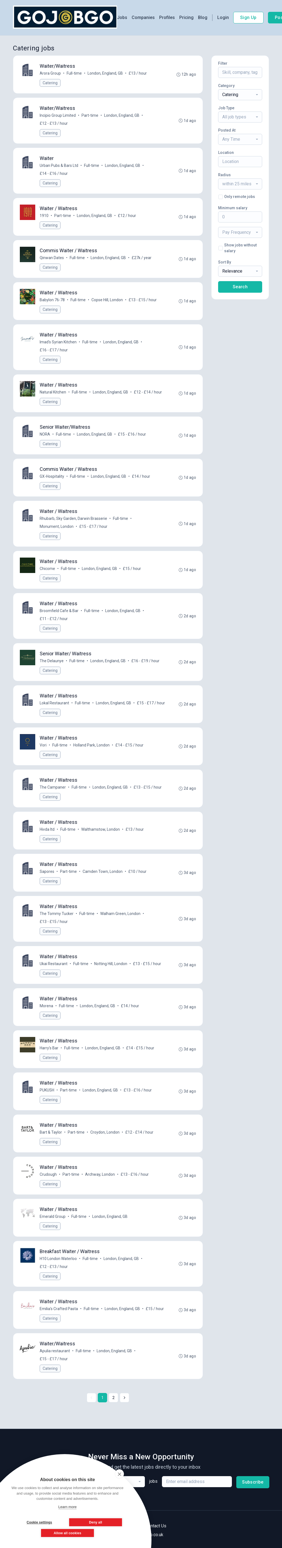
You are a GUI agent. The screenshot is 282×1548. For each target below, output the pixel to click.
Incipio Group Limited (58, 115)
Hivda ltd (47, 829)
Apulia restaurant (55, 1351)
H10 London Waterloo (58, 1258)
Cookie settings (39, 1522)
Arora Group (50, 73)
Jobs (122, 17)
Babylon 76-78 (52, 300)
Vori (43, 745)
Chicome (47, 568)
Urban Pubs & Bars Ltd (59, 165)
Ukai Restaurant (53, 964)
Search (240, 286)
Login (223, 17)
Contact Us (155, 1525)
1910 (44, 215)
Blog (202, 17)
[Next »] (124, 1397)
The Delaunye (52, 661)
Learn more (67, 1507)
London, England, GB (105, 73)
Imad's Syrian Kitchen (58, 342)
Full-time (74, 73)
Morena (46, 1006)
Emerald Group (53, 1216)
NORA (45, 434)
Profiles (167, 17)
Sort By (224, 262)
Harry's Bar (49, 1048)
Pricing (186, 17)
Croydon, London (105, 1132)
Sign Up (248, 17)
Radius (224, 175)
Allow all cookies (67, 1533)
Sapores (47, 871)
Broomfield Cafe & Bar (59, 611)
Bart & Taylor (51, 1132)
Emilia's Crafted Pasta (59, 1309)
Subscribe (253, 1482)
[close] (119, 1474)
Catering (50, 83)
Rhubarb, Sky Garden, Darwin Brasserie (73, 518)
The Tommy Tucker (57, 913)
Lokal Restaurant (54, 703)
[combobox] (240, 94)
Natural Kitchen (53, 392)
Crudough (48, 1174)
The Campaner (53, 787)
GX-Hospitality (52, 476)
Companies (143, 17)
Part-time (90, 115)
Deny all (95, 1522)
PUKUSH (47, 1090)
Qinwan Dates (52, 258)
